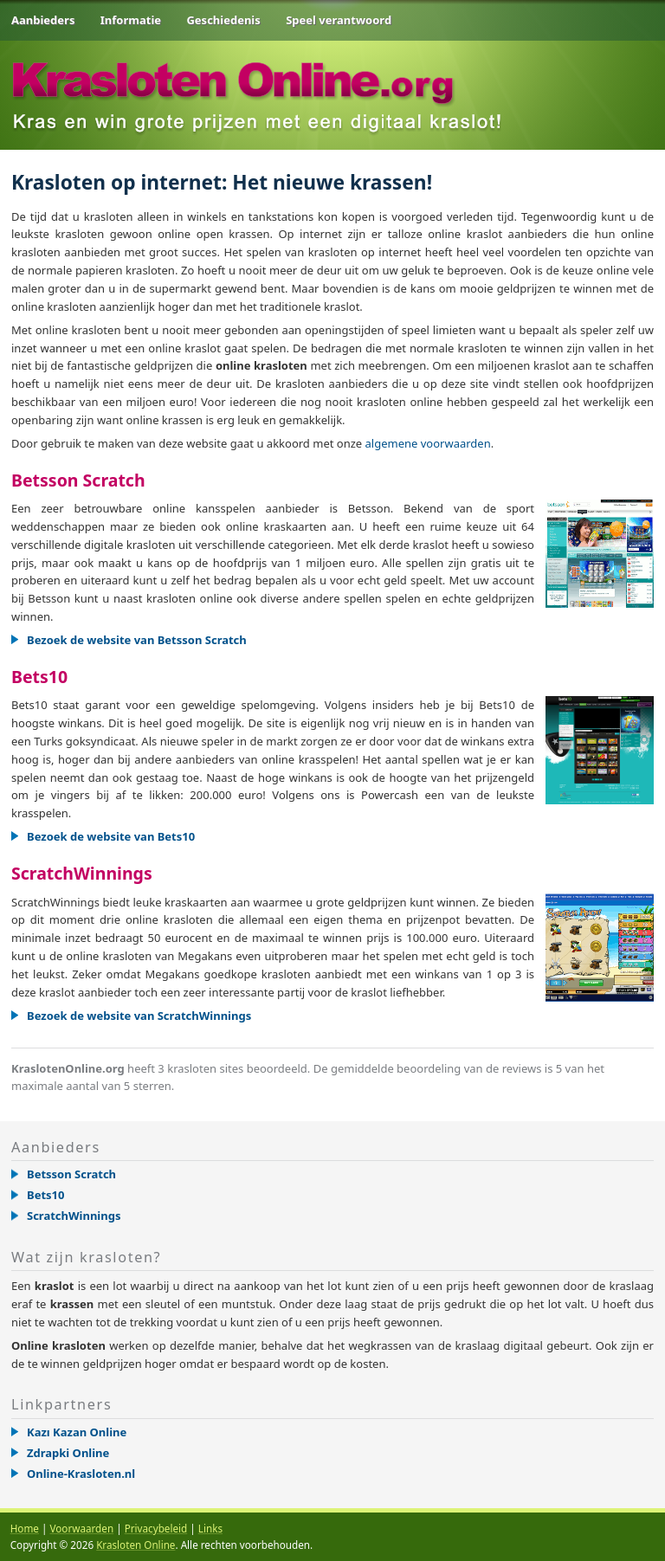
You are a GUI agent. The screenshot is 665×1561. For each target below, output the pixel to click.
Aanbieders (42, 20)
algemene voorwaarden (428, 443)
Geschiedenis (223, 20)
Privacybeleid (156, 1528)
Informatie (130, 20)
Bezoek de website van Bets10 (111, 836)
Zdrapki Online (68, 1453)
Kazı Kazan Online (76, 1432)
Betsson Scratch (78, 480)
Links (210, 1528)
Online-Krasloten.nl (81, 1473)
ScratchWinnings (81, 873)
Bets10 (39, 676)
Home (24, 1528)
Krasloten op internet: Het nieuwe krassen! (221, 182)
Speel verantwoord (338, 20)
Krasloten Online (135, 1544)
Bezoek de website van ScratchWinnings (139, 1015)
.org (235, 72)
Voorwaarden (81, 1528)
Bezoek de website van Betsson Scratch (137, 640)
